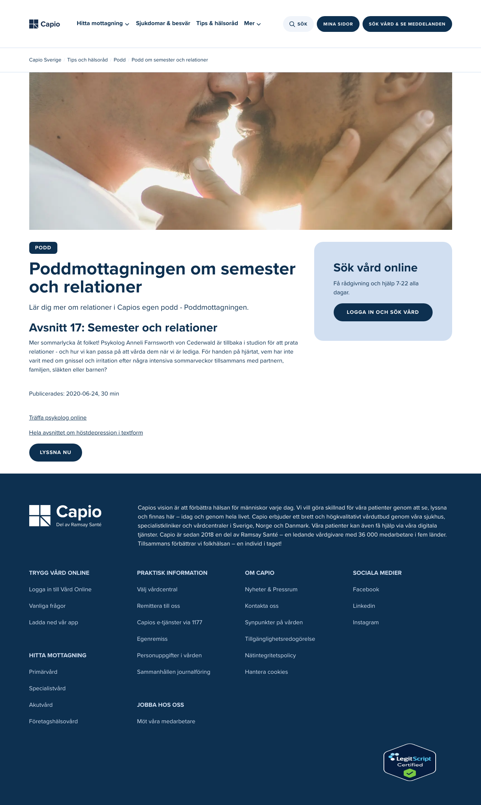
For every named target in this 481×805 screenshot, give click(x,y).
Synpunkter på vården (274, 622)
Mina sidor (338, 24)
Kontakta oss (262, 606)
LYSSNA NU (56, 452)
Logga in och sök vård (383, 312)
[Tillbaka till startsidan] (47, 23)
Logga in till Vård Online (60, 589)
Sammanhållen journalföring (174, 672)
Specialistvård (47, 688)
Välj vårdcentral (157, 589)
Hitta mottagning (58, 655)
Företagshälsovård (53, 721)
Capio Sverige (45, 60)
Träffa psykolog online (58, 418)
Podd (120, 60)
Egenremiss (152, 639)
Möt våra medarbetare (166, 721)
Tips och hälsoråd (87, 60)
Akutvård (41, 705)
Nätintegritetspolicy (270, 655)
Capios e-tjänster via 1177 (169, 622)
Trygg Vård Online (59, 573)
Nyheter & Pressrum (271, 589)
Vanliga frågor (47, 606)
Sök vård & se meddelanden (407, 24)
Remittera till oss (158, 606)
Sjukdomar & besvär (163, 23)
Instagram (366, 622)
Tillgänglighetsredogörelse (280, 639)
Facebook (366, 589)
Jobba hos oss (160, 705)
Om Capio (259, 573)
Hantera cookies (266, 672)
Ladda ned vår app (53, 622)
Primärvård (43, 672)
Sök (298, 23)
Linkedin (364, 606)
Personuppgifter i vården (169, 655)
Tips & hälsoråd (217, 23)
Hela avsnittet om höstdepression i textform (86, 433)
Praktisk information (172, 573)
